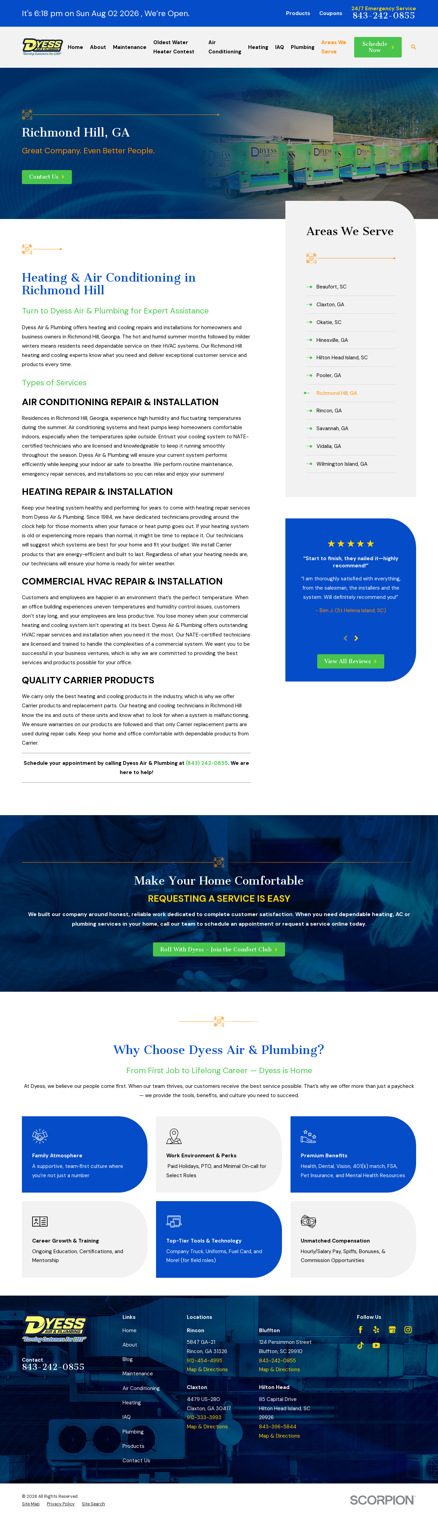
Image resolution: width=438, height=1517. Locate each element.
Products (298, 13)
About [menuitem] (98, 47)
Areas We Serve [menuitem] (333, 47)
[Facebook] (360, 1329)
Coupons (330, 13)
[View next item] (356, 638)
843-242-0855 (383, 16)
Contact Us (136, 1460)
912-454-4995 (204, 1360)
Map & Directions (207, 1369)
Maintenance (138, 1373)
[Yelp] (376, 1329)
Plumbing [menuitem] (302, 47)
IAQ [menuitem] (279, 47)
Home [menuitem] (75, 47)
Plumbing (133, 1431)
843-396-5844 (277, 1426)
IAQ (127, 1417)
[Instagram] (408, 1329)
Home (130, 1330)
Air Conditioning (141, 1388)
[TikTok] (360, 1345)
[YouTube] (376, 1345)
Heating (132, 1402)
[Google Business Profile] (392, 1329)
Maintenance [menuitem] (129, 47)
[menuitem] (351, 287)
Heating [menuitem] (258, 47)
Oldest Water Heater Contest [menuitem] (173, 47)
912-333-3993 (204, 1417)
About (130, 1344)
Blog (128, 1359)
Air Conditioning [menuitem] (224, 47)
